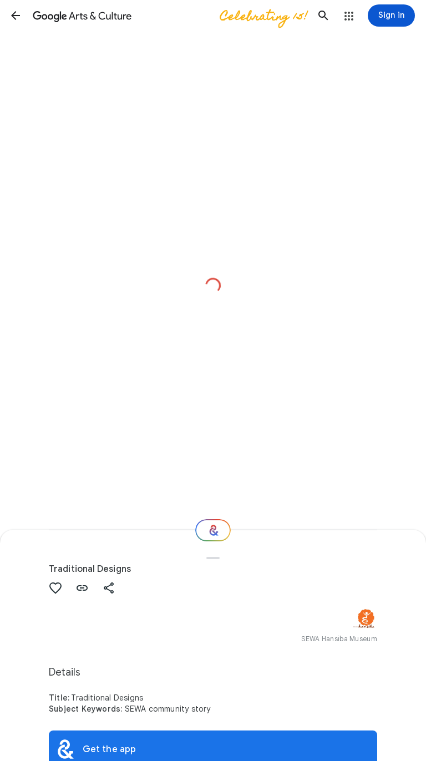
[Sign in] (391, 15)
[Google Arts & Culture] (169, 15)
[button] (15, 15)
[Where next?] (213, 530)
